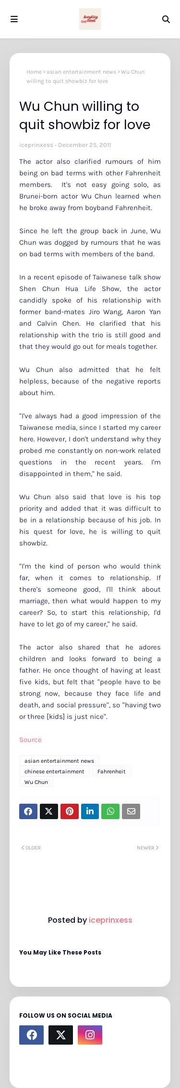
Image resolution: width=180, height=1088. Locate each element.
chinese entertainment (54, 771)
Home (34, 71)
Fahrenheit (111, 771)
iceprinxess (36, 144)
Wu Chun (36, 782)
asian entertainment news (81, 71)
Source (30, 739)
